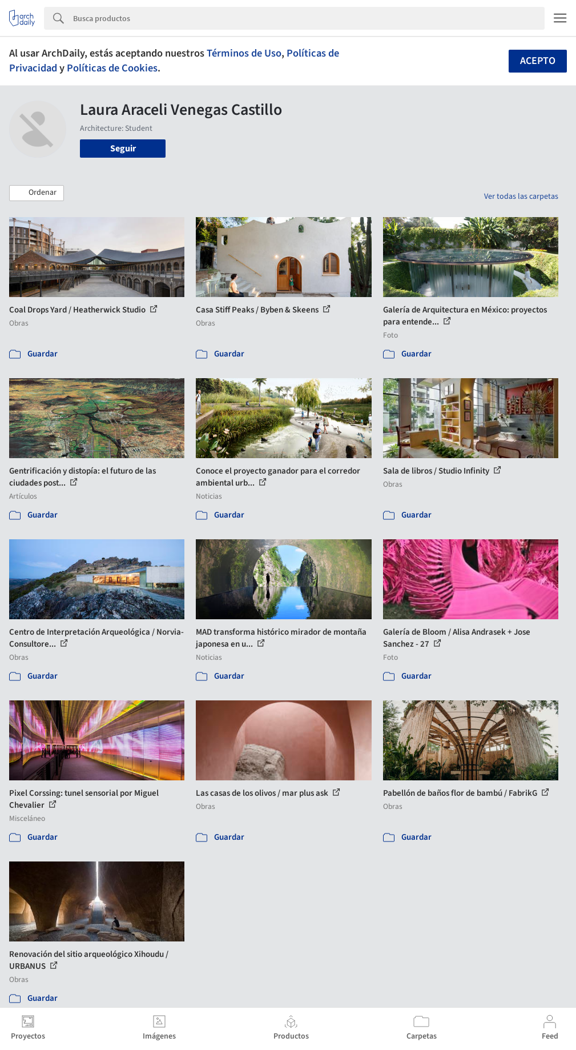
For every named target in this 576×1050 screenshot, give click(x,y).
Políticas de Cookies (112, 68)
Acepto (537, 61)
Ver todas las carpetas (521, 197)
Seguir (123, 148)
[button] (36, 193)
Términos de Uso (244, 53)
